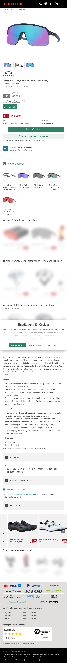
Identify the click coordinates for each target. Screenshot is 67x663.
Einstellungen (50, 345)
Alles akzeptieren (18, 345)
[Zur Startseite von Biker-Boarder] (12, 3)
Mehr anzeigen (33, 339)
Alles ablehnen (35, 345)
